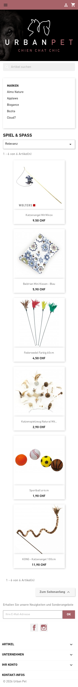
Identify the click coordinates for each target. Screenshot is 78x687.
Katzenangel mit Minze (39, 215)
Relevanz (39, 144)
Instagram (44, 628)
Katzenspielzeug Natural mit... (39, 421)
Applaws (12, 98)
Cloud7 (11, 117)
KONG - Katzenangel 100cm (39, 559)
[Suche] (39, 67)
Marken (13, 86)
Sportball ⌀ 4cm (39, 490)
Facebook (34, 628)
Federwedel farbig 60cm (39, 352)
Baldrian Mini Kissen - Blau (39, 284)
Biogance (13, 105)
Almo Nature (15, 92)
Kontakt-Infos (13, 675)
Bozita (11, 111)
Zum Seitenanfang (55, 592)
